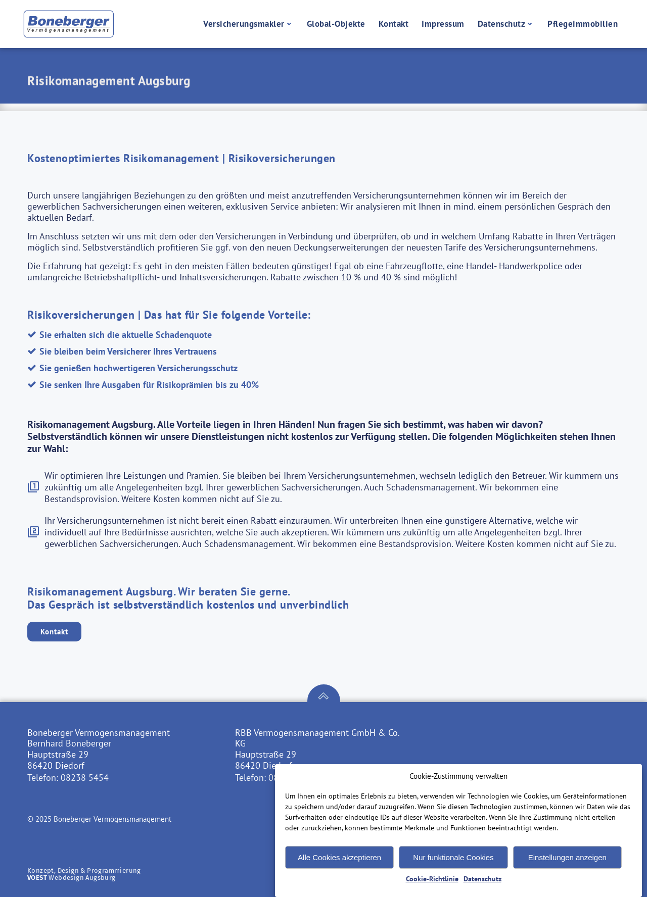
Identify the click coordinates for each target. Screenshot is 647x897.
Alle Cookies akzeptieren (339, 870)
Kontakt (394, 23)
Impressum (443, 23)
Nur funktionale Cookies (453, 870)
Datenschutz (506, 23)
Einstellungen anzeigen (567, 870)
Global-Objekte (336, 23)
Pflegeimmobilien (582, 23)
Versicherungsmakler (248, 23)
